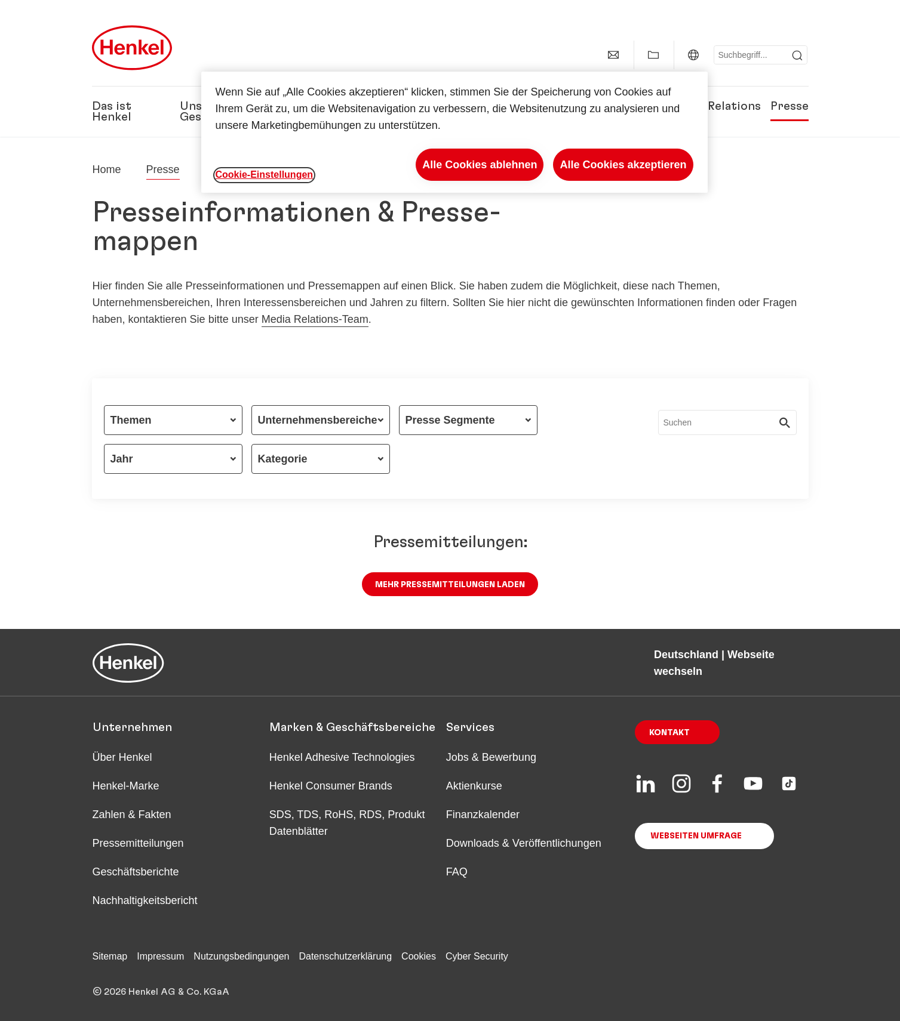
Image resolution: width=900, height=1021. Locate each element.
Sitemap (110, 956)
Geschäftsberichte (136, 872)
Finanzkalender (483, 814)
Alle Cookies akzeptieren (623, 165)
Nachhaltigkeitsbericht (145, 900)
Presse (789, 106)
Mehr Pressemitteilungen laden (450, 585)
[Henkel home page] (107, 169)
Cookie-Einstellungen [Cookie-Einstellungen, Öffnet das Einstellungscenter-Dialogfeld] (265, 174)
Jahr (121, 459)
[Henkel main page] (132, 48)
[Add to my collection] (653, 55)
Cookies (418, 956)
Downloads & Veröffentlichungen (523, 843)
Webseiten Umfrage (696, 836)
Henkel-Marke (126, 786)
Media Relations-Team (315, 319)
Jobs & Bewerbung (491, 757)
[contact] (613, 55)
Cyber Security (477, 956)
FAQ (457, 872)
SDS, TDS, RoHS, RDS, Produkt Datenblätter (347, 823)
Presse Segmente (450, 420)
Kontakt (669, 733)
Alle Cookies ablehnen (479, 165)
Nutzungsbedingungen (241, 956)
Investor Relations (708, 106)
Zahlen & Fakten (132, 814)
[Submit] (797, 55)
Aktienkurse (474, 786)
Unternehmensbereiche (317, 420)
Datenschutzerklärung (345, 956)
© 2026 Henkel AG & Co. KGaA (161, 992)
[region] (454, 132)
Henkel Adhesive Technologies (342, 757)
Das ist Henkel (111, 111)
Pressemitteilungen (138, 843)
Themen (131, 420)
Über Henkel (122, 757)
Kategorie (283, 459)
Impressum (160, 956)
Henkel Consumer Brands (330, 786)
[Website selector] (693, 55)
